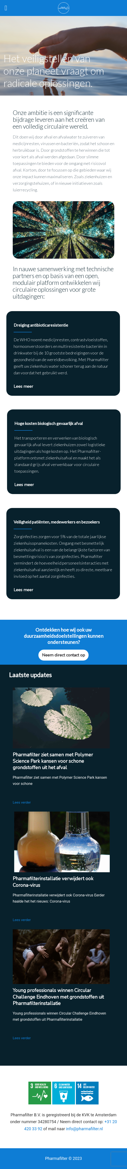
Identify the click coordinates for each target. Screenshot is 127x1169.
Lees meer (23, 386)
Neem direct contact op (63, 655)
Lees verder (23, 802)
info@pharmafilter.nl (84, 1128)
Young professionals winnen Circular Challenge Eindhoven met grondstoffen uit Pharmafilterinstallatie (58, 996)
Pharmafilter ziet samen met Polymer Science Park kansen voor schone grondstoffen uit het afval (53, 761)
